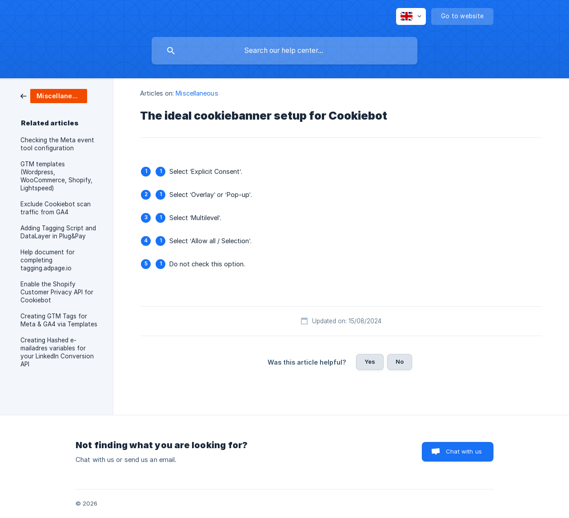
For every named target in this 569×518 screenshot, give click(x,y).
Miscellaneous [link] (197, 93)
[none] (411, 16)
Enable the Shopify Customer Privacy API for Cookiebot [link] (56, 292)
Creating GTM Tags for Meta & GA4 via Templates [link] (58, 320)
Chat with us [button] (464, 451)
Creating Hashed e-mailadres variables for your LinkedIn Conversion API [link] (57, 352)
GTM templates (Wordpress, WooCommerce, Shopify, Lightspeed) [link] (56, 176)
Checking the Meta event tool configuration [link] (57, 144)
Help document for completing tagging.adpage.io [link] (47, 260)
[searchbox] (284, 50)
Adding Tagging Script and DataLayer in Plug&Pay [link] (58, 232)
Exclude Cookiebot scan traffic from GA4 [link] (55, 208)
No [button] (400, 361)
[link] (53, 95)
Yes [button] (370, 361)
